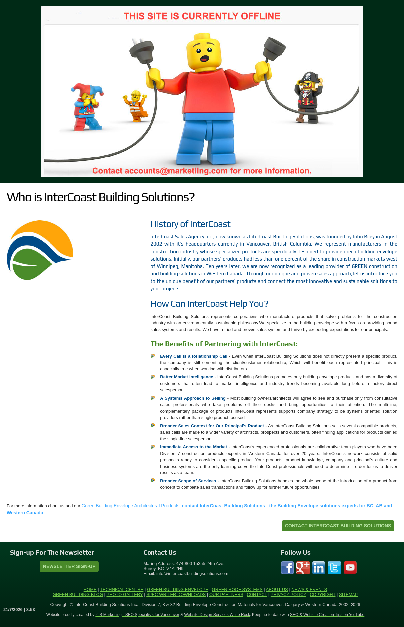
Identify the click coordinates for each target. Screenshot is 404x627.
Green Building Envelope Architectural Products (130, 505)
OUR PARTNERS (226, 594)
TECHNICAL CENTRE (121, 589)
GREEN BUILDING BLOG (78, 594)
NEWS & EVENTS (309, 589)
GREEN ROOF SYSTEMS (237, 589)
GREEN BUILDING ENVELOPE (177, 589)
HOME (90, 589)
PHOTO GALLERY (124, 594)
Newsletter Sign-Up (69, 566)
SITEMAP (348, 594)
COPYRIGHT (322, 594)
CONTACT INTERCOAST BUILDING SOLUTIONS (338, 525)
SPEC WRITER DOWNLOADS (176, 594)
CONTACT (257, 594)
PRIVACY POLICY (288, 594)
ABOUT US (277, 589)
